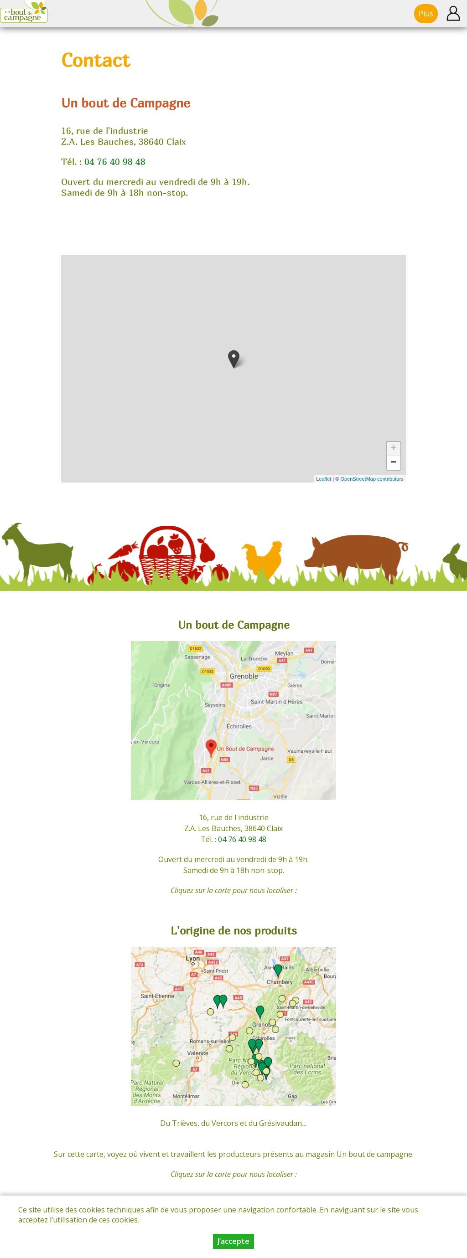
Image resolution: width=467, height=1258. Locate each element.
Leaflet (323, 479)
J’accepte (233, 1241)
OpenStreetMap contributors (371, 479)
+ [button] (393, 449)
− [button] (393, 463)
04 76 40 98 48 (114, 161)
